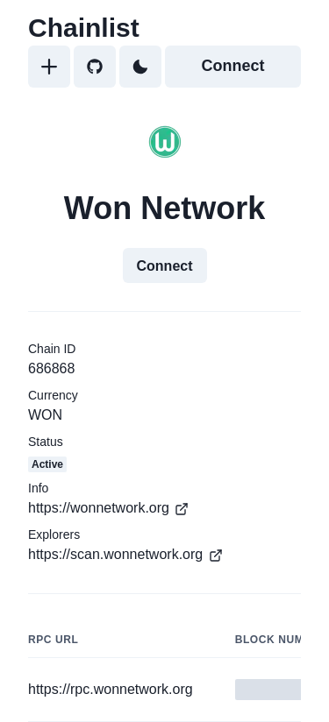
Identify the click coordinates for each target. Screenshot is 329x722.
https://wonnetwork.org (108, 508)
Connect (233, 65)
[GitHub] (95, 67)
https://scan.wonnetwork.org (125, 555)
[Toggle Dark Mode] (140, 67)
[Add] (49, 67)
